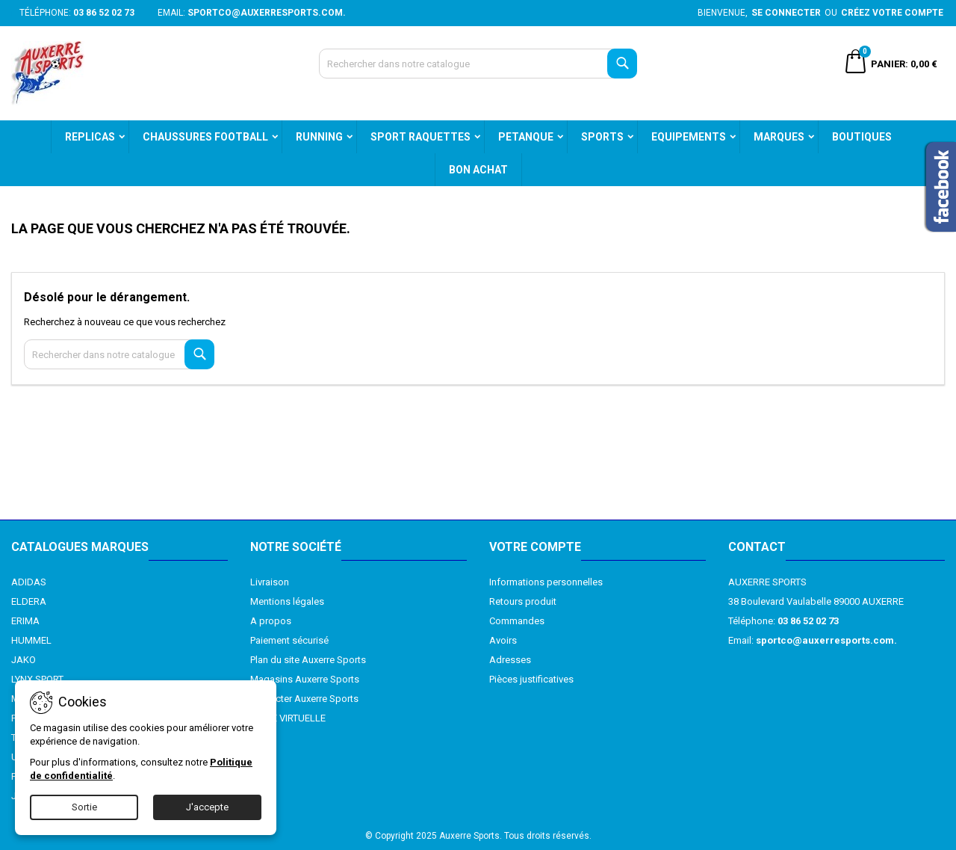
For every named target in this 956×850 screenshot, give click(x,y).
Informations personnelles (546, 582)
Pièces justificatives (531, 679)
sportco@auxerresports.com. (266, 12)
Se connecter (786, 12)
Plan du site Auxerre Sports (308, 659)
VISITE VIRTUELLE (288, 718)
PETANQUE (525, 137)
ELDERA (28, 601)
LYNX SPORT (37, 679)
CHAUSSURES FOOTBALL (205, 137)
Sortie (84, 807)
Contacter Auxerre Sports (304, 698)
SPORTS (602, 137)
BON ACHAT (478, 170)
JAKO (23, 659)
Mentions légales (287, 601)
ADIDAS (28, 582)
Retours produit (522, 601)
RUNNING (319, 137)
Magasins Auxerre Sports (304, 679)
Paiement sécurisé (289, 640)
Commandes (516, 620)
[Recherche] (478, 63)
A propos (270, 620)
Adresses (510, 659)
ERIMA (25, 620)
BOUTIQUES (862, 137)
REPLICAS (90, 137)
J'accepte (207, 807)
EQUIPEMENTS (688, 137)
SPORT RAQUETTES (420, 137)
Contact (757, 547)
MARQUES (779, 137)
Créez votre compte (892, 12)
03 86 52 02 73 (103, 12)
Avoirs (503, 640)
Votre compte (535, 547)
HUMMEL (31, 640)
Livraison (269, 582)
